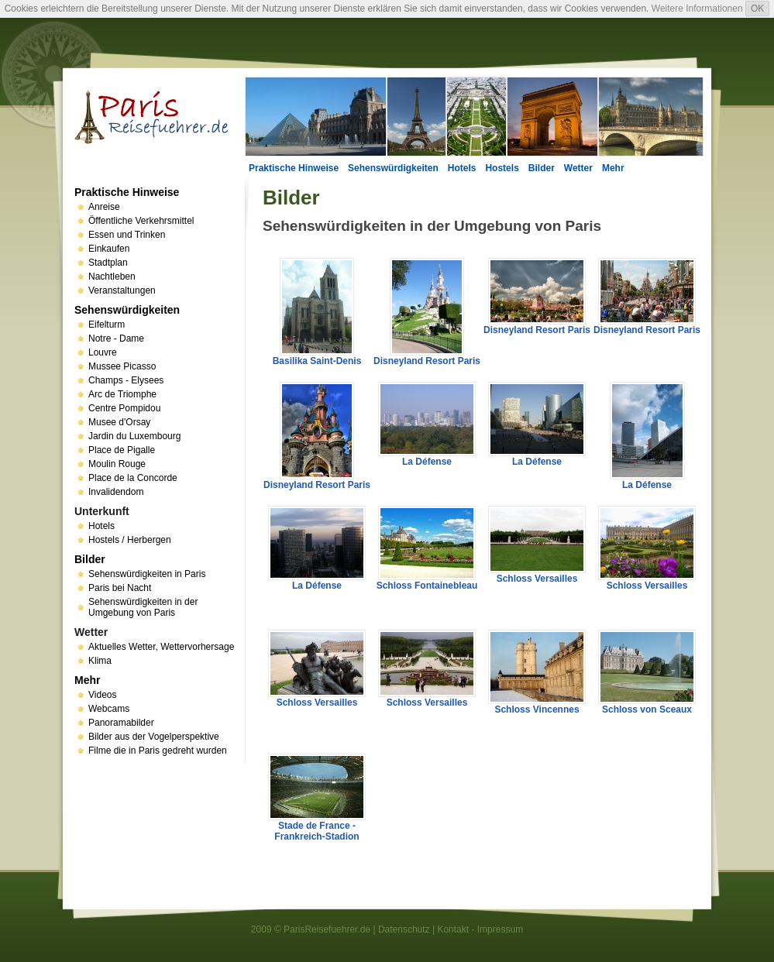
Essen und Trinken (126, 234)
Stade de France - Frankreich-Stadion (316, 831)
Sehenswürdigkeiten (393, 168)
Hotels (462, 168)
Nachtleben (112, 276)
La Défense (427, 461)
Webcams (108, 708)
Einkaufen (108, 248)
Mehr (613, 168)
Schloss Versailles (537, 578)
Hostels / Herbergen (129, 539)
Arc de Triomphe (122, 394)
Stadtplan (108, 262)
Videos (102, 694)
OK (757, 8)
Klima (100, 660)
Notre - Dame (116, 338)
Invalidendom (115, 491)
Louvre (102, 352)
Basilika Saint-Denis (317, 361)
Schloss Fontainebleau (427, 585)
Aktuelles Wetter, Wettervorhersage (161, 646)
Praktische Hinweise (294, 168)
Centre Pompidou (124, 408)
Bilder (541, 168)
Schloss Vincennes (536, 709)
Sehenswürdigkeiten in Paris (146, 574)
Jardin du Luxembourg (134, 436)
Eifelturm (106, 324)
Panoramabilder (121, 722)
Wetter (578, 168)
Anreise (104, 206)
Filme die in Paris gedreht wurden (157, 750)
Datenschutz (404, 929)
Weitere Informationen (697, 8)
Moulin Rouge (117, 464)
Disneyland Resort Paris (426, 361)
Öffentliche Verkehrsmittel (141, 220)
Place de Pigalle (121, 450)
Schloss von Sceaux (647, 709)
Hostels (501, 168)
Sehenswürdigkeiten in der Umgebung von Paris (143, 607)
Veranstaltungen (122, 290)
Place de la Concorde (132, 477)
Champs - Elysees (125, 380)
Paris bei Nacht (119, 587)
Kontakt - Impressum (480, 929)
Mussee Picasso (122, 366)
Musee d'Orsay (119, 422)
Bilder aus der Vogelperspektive (153, 736)
